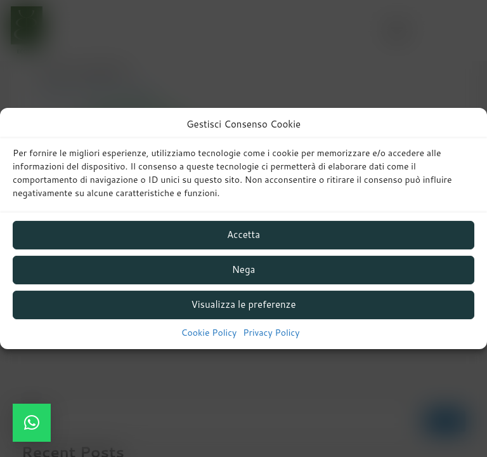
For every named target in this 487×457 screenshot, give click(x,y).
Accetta (243, 234)
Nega (244, 269)
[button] (32, 423)
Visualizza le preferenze (243, 304)
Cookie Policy (209, 332)
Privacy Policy (271, 332)
